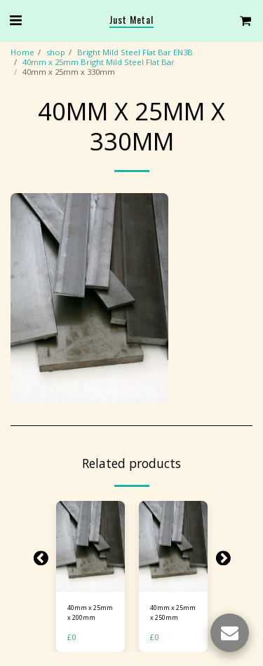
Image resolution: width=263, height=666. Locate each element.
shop (55, 52)
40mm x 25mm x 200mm (90, 612)
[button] (15, 20)
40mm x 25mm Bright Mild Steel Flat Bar (98, 62)
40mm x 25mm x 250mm (173, 612)
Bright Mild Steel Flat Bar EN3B (135, 52)
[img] (90, 547)
